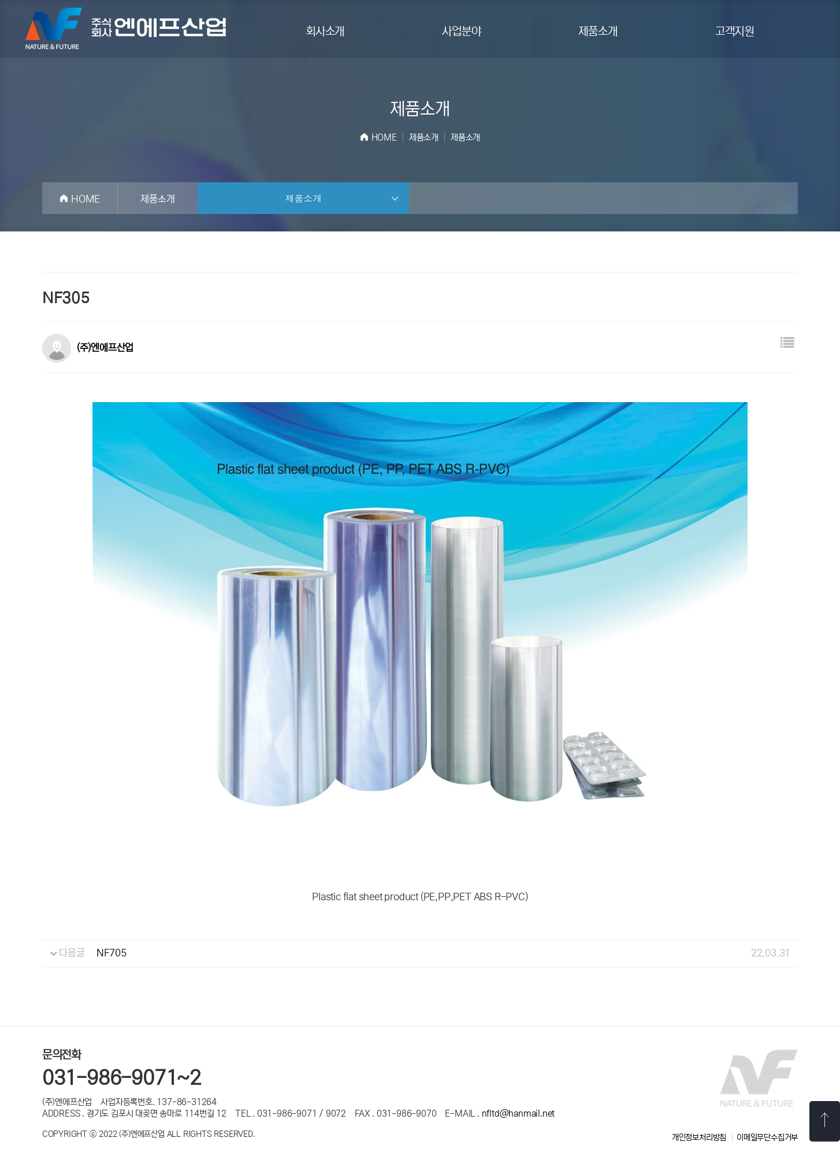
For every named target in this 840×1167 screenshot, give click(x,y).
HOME (384, 137)
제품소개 (597, 31)
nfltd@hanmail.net (518, 1113)
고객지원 (734, 31)
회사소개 (325, 31)
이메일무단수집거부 (767, 1137)
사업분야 (461, 31)
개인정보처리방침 (699, 1137)
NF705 (111, 953)
